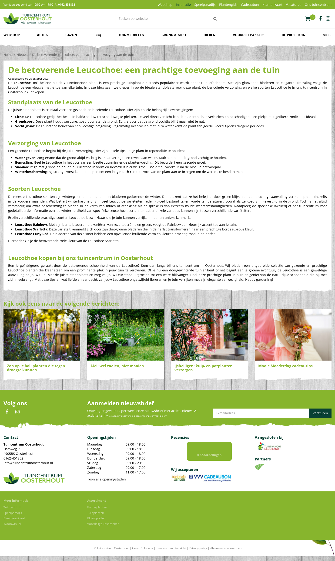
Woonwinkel (12, 528)
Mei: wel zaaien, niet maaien (117, 365)
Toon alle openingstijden (106, 479)
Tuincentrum (12, 512)
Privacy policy (198, 553)
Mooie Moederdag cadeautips (285, 365)
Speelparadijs (12, 517)
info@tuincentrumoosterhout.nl (28, 463)
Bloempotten (96, 523)
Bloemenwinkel (14, 523)
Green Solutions (142, 553)
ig (328, 18)
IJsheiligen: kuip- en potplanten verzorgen (203, 368)
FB (6, 412)
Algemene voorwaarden (225, 553)
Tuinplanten (95, 517)
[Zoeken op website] (167, 18)
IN (17, 412)
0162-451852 (13, 458)
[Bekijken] (310, 18)
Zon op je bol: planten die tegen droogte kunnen (36, 368)
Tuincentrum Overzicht (171, 553)
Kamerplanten (97, 512)
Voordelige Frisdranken (103, 528)
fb (320, 18)
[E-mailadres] (272, 413)
